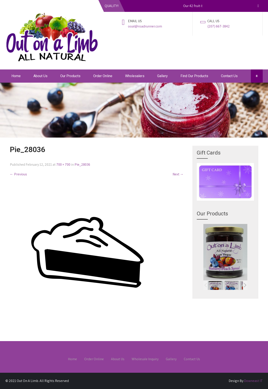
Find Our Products (194, 76)
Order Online (102, 76)
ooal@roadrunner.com (145, 26)
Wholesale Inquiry (145, 359)
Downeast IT (253, 380)
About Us (40, 76)
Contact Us (229, 76)
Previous (18, 174)
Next (178, 174)
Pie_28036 (82, 164)
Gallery (162, 76)
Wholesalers (134, 76)
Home (16, 76)
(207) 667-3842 (218, 26)
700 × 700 (63, 164)
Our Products (70, 76)
